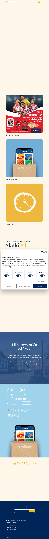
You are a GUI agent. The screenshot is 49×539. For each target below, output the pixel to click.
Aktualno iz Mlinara (12, 135)
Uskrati (9, 286)
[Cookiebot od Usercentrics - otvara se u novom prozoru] (40, 252)
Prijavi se (32, 510)
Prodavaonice (10, 224)
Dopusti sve (40, 286)
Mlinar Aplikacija (11, 179)
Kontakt (8, 537)
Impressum (9, 534)
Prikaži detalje (40, 281)
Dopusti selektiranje (24, 286)
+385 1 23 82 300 (11, 527)
